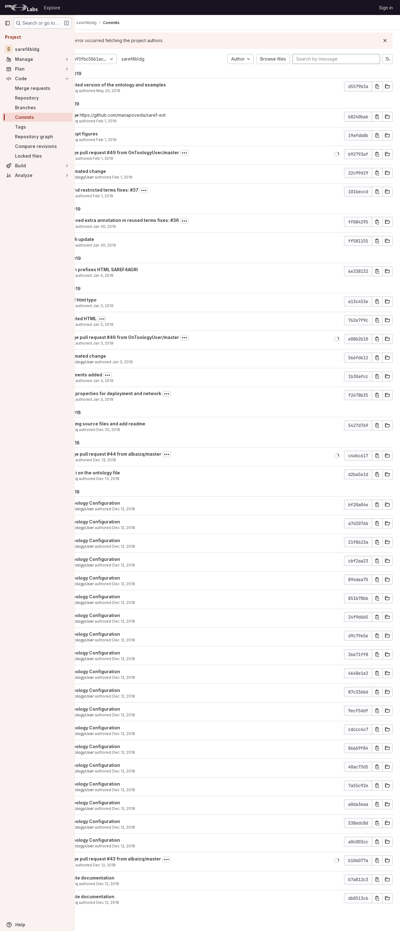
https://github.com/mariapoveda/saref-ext (153, 115)
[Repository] (37, 97)
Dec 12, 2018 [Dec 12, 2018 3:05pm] (138, 883)
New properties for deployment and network (143, 393)
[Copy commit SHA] (377, 86)
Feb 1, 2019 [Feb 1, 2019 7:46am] (133, 158)
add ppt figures (111, 133)
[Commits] (37, 117)
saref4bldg (163, 58)
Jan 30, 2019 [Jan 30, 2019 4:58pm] (135, 245)
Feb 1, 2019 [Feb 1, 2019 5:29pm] (137, 139)
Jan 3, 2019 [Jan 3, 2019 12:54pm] (133, 399)
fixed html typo (111, 299)
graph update (110, 239)
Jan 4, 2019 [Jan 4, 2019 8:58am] (133, 275)
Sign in (386, 7)
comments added (114, 374)
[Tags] (37, 126)
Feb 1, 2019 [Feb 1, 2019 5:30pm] (137, 121)
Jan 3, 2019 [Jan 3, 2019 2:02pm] (133, 380)
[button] (336, 154)
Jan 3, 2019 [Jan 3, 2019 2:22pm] (133, 305)
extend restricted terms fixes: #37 (132, 190)
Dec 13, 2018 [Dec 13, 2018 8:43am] (138, 478)
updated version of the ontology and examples (146, 84)
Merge (102, 115)
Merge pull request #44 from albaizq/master (143, 454)
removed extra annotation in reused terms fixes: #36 (152, 220)
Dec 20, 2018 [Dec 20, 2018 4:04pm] (139, 429)
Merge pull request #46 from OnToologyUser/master (152, 337)
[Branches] (37, 107)
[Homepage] (21, 7)
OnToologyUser (109, 177)
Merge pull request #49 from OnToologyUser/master (152, 152)
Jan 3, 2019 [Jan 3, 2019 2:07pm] (133, 343)
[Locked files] (37, 155)
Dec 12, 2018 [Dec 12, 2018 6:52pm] (154, 621)
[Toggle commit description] (215, 153)
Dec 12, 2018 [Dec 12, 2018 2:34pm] (138, 902)
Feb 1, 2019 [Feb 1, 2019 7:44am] (133, 196)
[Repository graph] (37, 136)
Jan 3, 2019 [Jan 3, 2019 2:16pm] (133, 324)
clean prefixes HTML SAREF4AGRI (131, 269)
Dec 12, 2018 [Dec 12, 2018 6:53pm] (154, 509)
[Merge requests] (37, 88)
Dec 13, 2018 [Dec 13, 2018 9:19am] (135, 460)
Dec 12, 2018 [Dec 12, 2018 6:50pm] (134, 865)
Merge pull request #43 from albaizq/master (143, 858)
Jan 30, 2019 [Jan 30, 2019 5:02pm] (135, 226)
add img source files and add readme (135, 423)
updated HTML (111, 318)
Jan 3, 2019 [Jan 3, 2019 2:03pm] (153, 362)
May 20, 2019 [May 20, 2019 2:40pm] (139, 90)
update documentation (120, 877)
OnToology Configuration (123, 503)
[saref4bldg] (37, 49)
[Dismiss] (385, 40)
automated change (116, 171)
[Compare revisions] (37, 146)
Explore (52, 7)
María (100, 158)
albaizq (101, 90)
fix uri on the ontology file (123, 472)
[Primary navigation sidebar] (7, 23)
